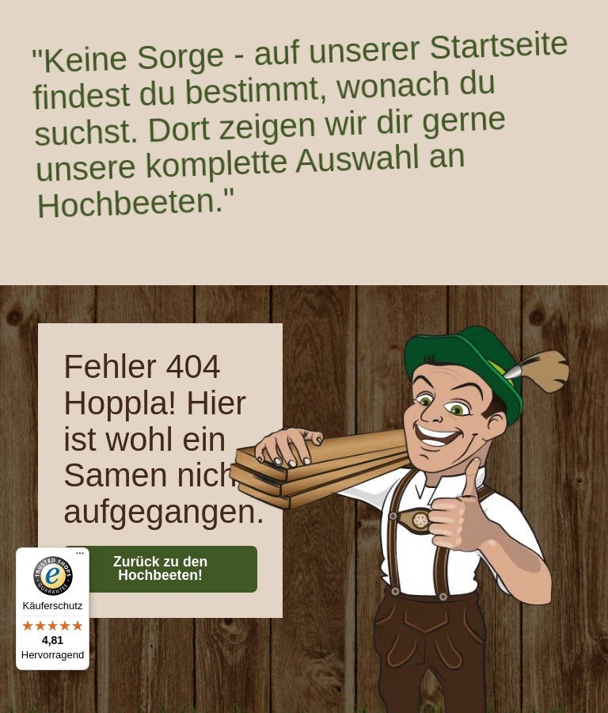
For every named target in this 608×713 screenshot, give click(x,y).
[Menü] (79, 556)
